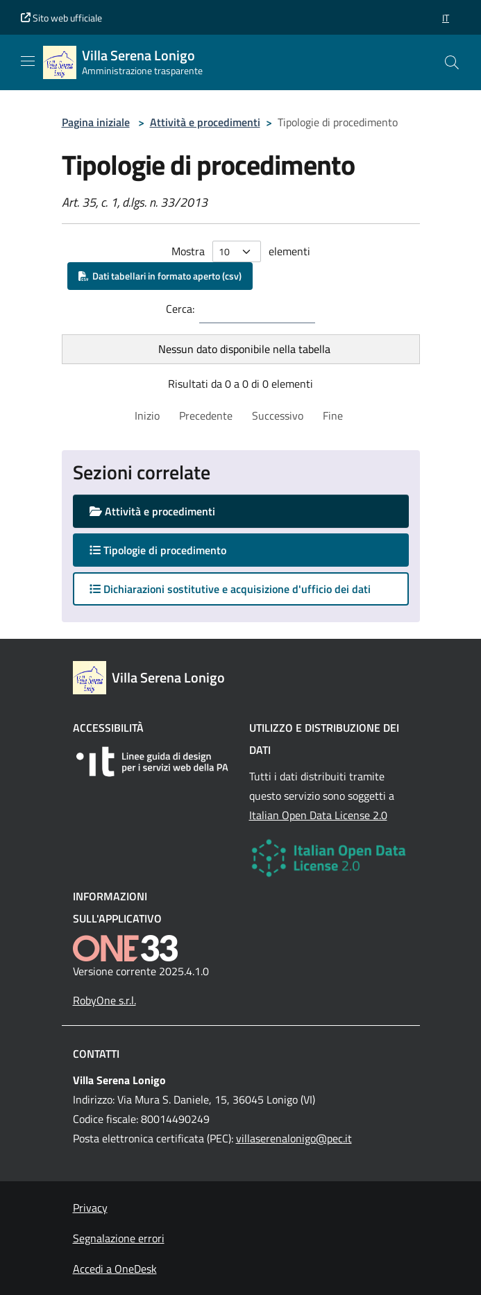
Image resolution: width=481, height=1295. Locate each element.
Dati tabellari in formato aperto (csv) (160, 275)
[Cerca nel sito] (452, 62)
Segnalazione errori (118, 1238)
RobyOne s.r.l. (104, 1000)
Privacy (90, 1207)
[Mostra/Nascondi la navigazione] (27, 61)
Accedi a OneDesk (115, 1268)
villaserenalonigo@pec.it (294, 1138)
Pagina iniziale (96, 122)
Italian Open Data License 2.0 (318, 815)
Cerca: (180, 308)
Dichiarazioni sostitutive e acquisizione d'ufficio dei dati (230, 589)
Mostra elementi (240, 251)
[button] (445, 18)
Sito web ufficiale (61, 17)
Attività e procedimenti (205, 122)
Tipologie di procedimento (171, 549)
